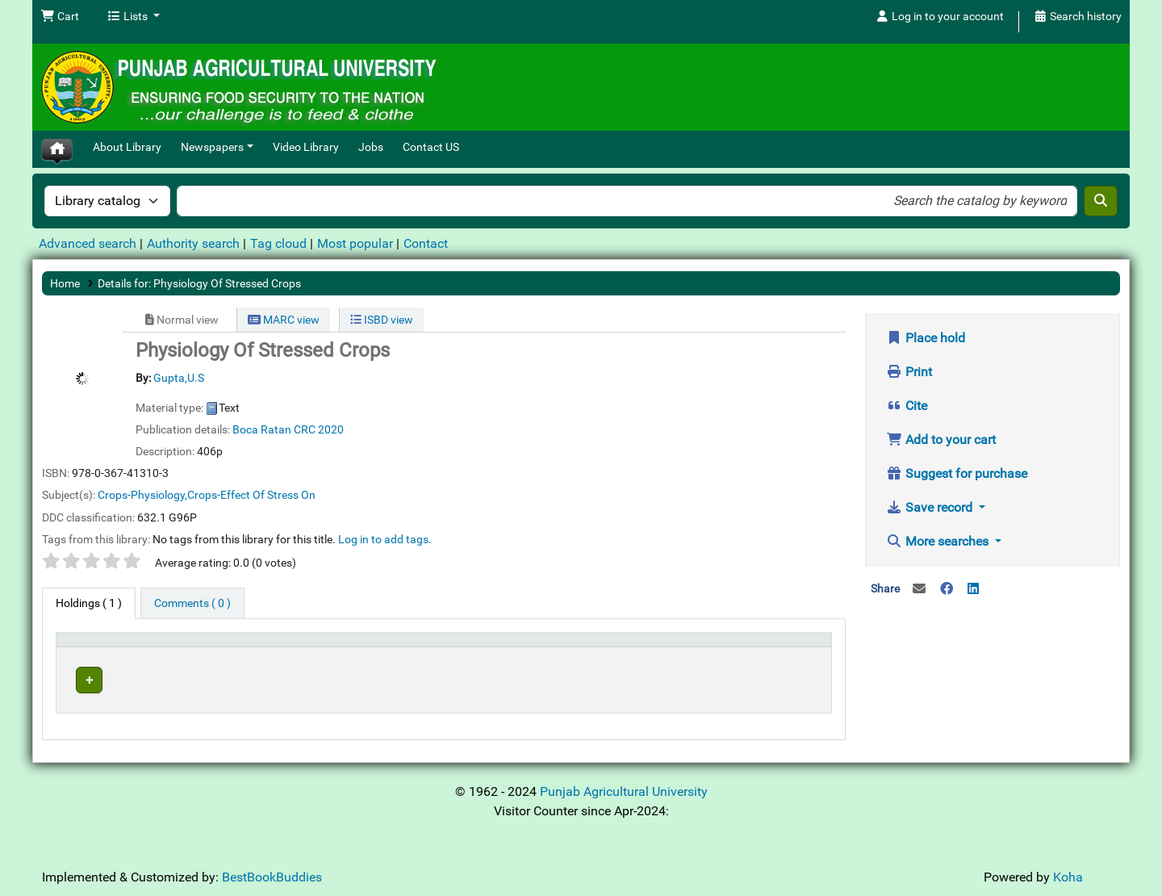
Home (65, 283)
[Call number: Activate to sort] (533, 647)
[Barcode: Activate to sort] (780, 647)
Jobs (370, 147)
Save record (931, 507)
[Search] (1101, 201)
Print (909, 371)
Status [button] (661, 647)
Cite (906, 405)
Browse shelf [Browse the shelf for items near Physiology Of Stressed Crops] (534, 678)
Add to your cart (941, 439)
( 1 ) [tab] (89, 603)
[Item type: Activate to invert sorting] (111, 647)
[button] (60, 17)
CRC (305, 429)
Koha (1068, 873)
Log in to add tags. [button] (385, 539)
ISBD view (381, 319)
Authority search (193, 243)
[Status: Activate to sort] (682, 647)
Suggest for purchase (956, 473)
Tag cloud (278, 243)
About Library (127, 147)
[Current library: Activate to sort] (297, 647)
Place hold (925, 337)
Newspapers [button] (212, 147)
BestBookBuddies (272, 873)
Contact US (431, 147)
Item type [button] (86, 647)
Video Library (306, 147)
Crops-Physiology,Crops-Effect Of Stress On (207, 494)
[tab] (192, 604)
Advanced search (87, 243)
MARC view (284, 319)
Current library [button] (209, 647)
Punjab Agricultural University (624, 787)
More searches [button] (939, 541)
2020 (331, 429)
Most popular (355, 243)
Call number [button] (465, 647)
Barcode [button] (756, 647)
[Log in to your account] (939, 17)
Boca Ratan (261, 429)
